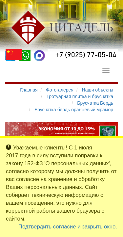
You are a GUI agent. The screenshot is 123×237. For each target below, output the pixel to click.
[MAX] (39, 55)
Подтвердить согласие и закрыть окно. (67, 227)
